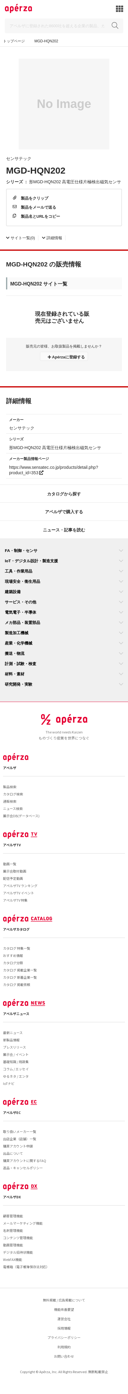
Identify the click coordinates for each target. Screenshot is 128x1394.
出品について (13, 1153)
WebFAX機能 (12, 1259)
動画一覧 (9, 863)
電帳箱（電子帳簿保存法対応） (26, 1266)
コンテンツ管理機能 (18, 1237)
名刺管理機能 (13, 1230)
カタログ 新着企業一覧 (20, 977)
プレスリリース (14, 1047)
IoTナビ (8, 1083)
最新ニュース (13, 1032)
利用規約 (64, 1346)
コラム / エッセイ (16, 1068)
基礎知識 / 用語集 (16, 1061)
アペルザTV (12, 844)
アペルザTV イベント (18, 892)
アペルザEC (12, 1112)
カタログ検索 (13, 794)
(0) (20, 237)
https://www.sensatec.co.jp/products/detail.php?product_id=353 (53, 469)
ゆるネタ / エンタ (16, 1076)
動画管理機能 (13, 1244)
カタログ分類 (13, 962)
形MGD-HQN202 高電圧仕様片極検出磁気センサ (75, 181)
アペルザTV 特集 (15, 900)
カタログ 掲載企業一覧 (20, 970)
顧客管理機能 (13, 1215)
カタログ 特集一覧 (16, 948)
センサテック (18, 158)
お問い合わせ (64, 1356)
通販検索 (9, 801)
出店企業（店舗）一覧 (19, 1138)
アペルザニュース (16, 1013)
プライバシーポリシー (64, 1337)
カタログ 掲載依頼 (16, 984)
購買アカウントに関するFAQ (24, 1160)
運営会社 (64, 1318)
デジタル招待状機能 (18, 1252)
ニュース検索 (13, 808)
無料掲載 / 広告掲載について (64, 1300)
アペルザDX (12, 1196)
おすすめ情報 (13, 955)
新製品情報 (11, 1039)
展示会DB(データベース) (21, 815)
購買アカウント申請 (18, 1146)
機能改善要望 (64, 1309)
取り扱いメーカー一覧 (19, 1131)
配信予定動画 (13, 878)
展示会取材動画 (14, 871)
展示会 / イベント (16, 1054)
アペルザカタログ (16, 929)
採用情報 (64, 1328)
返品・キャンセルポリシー (23, 1167)
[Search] (64, 25)
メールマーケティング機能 (23, 1223)
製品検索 (9, 786)
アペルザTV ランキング (20, 885)
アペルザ (9, 767)
